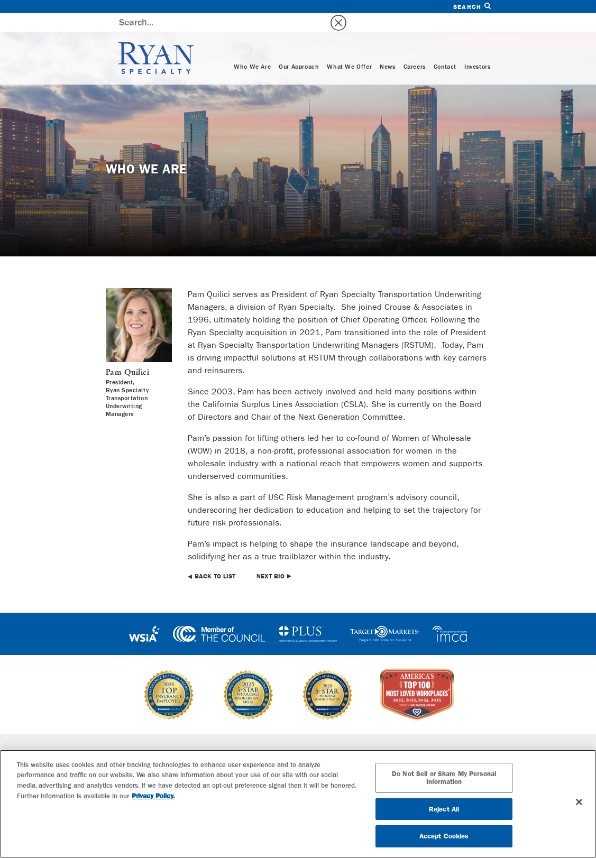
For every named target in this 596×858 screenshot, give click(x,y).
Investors (477, 48)
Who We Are (252, 48)
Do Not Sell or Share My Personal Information (444, 778)
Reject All (444, 809)
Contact (445, 48)
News (387, 48)
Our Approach (299, 48)
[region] (298, 804)
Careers (415, 48)
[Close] (579, 802)
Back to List (215, 557)
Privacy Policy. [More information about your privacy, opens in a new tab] (153, 796)
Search (471, 7)
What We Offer (349, 48)
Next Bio (270, 557)
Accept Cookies (444, 836)
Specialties (188, 735)
